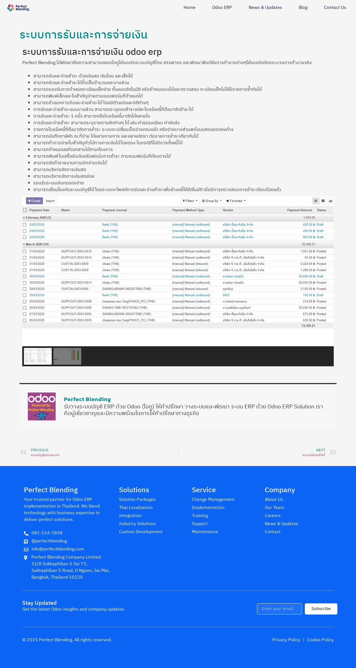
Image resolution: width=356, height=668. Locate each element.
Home (190, 7)
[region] (178, 281)
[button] (38, 356)
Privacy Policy (286, 640)
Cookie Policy (320, 640)
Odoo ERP (222, 7)
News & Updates (265, 7)
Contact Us (335, 7)
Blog (303, 7)
